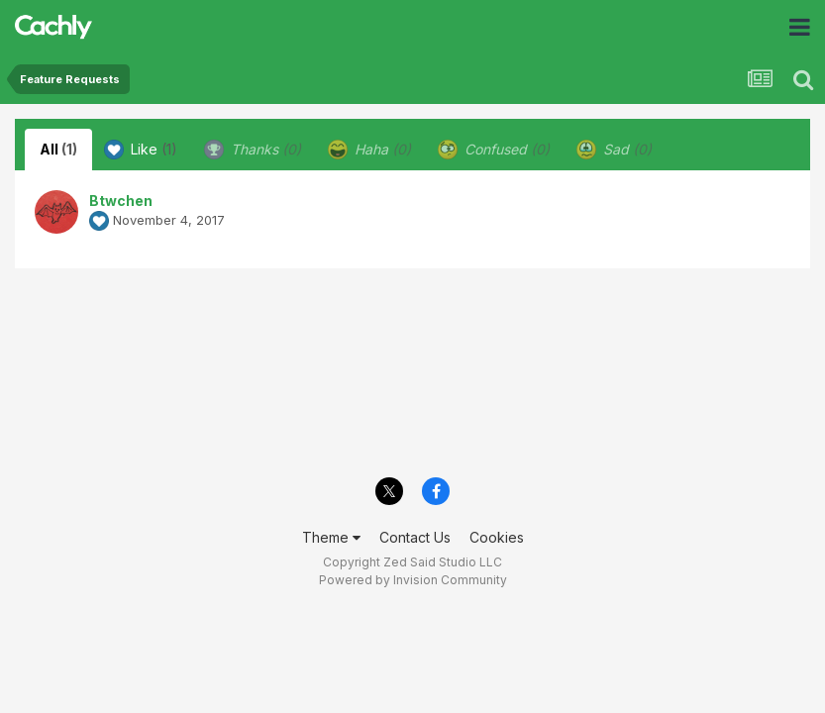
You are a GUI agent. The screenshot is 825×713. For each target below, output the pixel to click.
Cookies (496, 537)
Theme (331, 537)
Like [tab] (140, 149)
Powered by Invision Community (413, 579)
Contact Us (415, 537)
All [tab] (58, 149)
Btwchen (121, 200)
